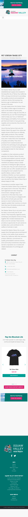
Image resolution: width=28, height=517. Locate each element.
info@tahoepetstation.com (13, 269)
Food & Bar (14, 483)
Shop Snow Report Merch (14, 387)
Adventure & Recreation (14, 479)
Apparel (14, 498)
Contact (14, 471)
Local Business (4, 58)
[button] (25, 364)
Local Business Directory (14, 489)
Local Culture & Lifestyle (14, 478)
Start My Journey (16, 5)
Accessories (14, 500)
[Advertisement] (13, 38)
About (14, 466)
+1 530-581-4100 (11, 266)
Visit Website (10, 272)
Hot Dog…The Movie (14, 488)
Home (14, 464)
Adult (14, 496)
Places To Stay (14, 481)
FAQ (14, 469)
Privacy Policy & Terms (20, 507)
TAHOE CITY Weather (14, 430)
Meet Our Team (14, 467)
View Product (14, 375)
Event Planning (14, 484)
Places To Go (14, 486)
